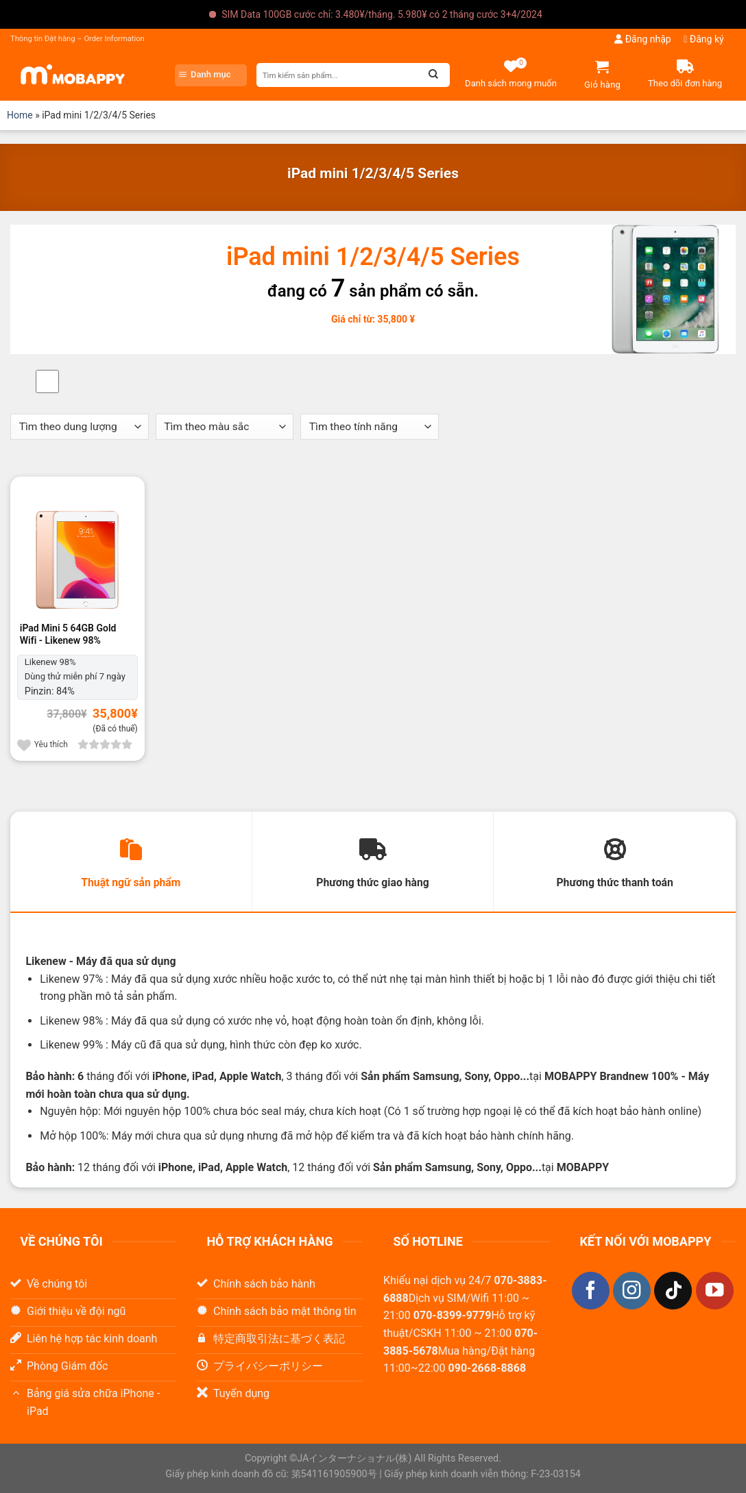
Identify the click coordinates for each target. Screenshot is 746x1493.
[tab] (131, 862)
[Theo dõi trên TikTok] (673, 1291)
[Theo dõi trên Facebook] (591, 1291)
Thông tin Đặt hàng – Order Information (77, 38)
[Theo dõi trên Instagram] (632, 1291)
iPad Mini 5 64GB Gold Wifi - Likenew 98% (68, 634)
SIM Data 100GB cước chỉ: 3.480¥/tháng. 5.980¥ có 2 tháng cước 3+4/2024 (381, 14)
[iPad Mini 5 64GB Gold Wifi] (77, 550)
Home (20, 115)
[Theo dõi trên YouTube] (715, 1291)
